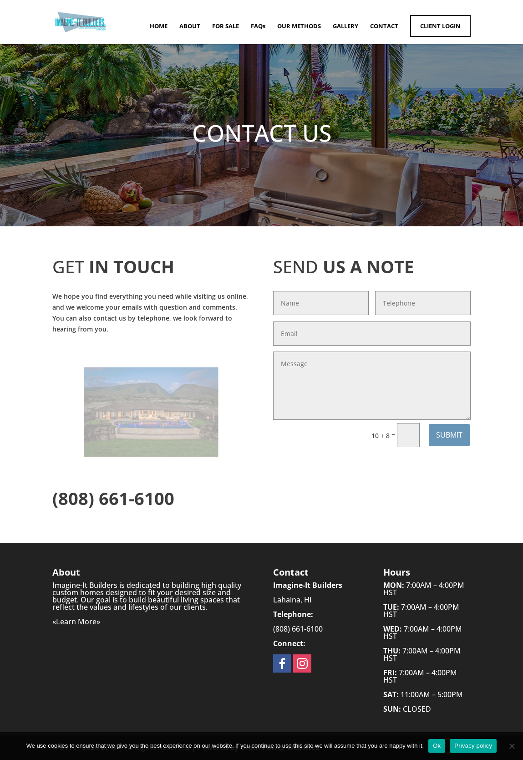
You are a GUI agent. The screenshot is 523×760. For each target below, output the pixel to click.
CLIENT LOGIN (440, 26)
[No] (511, 745)
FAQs (258, 26)
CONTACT (384, 26)
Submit (449, 435)
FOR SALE (225, 26)
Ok (437, 745)
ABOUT (189, 26)
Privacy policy (473, 745)
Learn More (76, 622)
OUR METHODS (299, 26)
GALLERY (345, 26)
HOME (159, 26)
